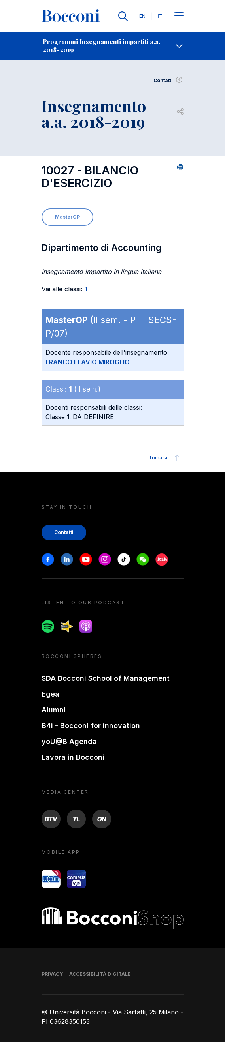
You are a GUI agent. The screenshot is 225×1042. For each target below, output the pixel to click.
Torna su (165, 458)
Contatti (168, 80)
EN (142, 16)
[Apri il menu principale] (179, 16)
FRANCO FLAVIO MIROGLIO (87, 362)
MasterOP (67, 217)
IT (160, 16)
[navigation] (112, 46)
